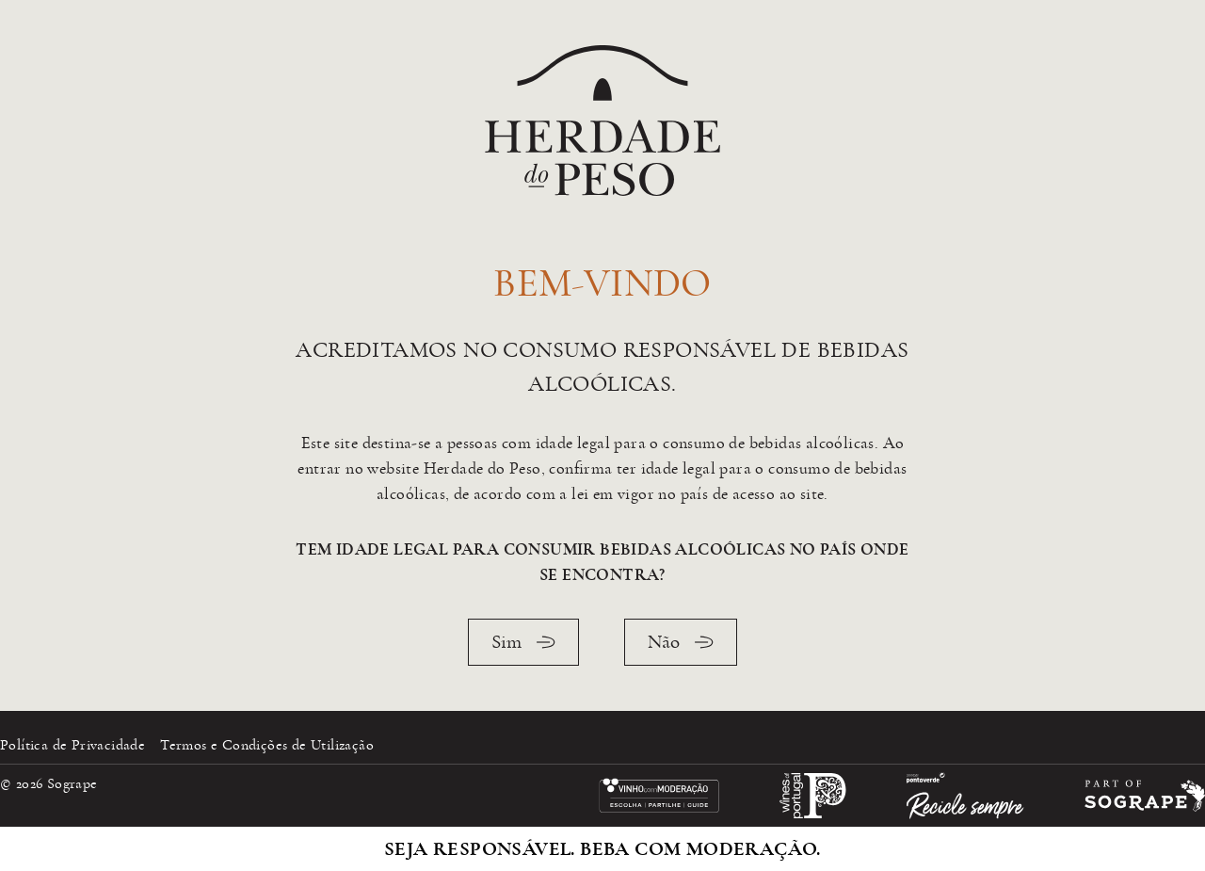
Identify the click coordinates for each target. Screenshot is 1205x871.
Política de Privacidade (72, 744)
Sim (523, 642)
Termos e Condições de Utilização (267, 744)
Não (681, 642)
